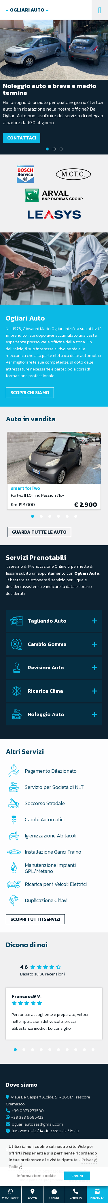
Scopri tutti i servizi (35, 919)
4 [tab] (58, 516)
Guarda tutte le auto (39, 531)
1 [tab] (47, 149)
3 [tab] (61, 149)
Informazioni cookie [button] (36, 1175)
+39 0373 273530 (28, 1110)
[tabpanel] (54, 87)
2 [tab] (54, 149)
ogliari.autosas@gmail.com (37, 1124)
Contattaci (21, 137)
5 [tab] (67, 516)
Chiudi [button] (77, 1175)
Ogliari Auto (27, 10)
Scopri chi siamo (29, 392)
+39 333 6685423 (27, 1117)
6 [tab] (75, 516)
